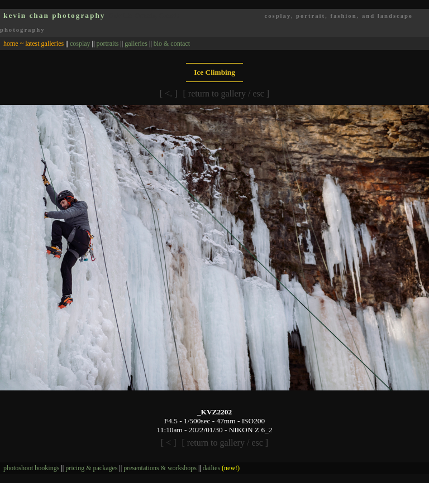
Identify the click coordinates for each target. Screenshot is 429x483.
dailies (221, 468)
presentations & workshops (160, 468)
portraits (107, 43)
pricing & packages (91, 468)
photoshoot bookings (31, 468)
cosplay (80, 43)
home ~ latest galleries (33, 43)
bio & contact (172, 43)
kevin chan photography (54, 15)
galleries (136, 43)
